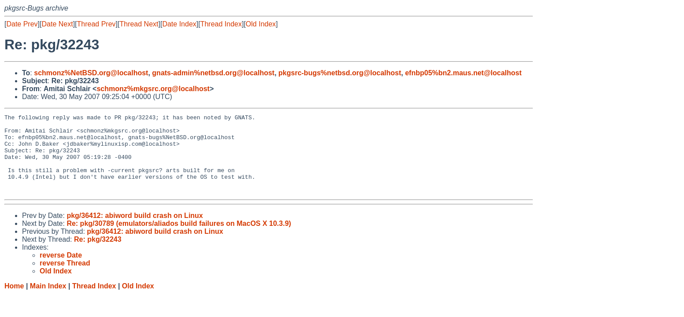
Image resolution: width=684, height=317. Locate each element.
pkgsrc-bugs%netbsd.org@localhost (339, 73)
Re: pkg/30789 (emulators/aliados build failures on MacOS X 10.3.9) (179, 239)
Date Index (179, 24)
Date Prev (21, 24)
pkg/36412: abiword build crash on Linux (135, 231)
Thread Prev (96, 24)
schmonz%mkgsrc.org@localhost (153, 88)
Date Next (57, 24)
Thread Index (221, 24)
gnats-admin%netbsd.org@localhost (213, 73)
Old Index (261, 24)
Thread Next (138, 24)
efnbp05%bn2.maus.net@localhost (463, 73)
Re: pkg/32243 (98, 255)
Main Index (48, 302)
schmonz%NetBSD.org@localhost (91, 73)
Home (14, 302)
